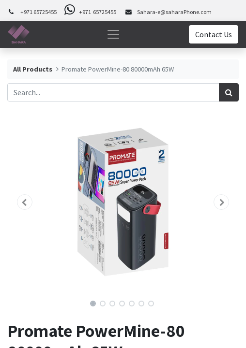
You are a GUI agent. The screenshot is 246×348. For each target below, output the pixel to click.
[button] (24, 202)
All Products (32, 69)
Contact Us (213, 34)
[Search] (229, 92)
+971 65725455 (38, 11)
